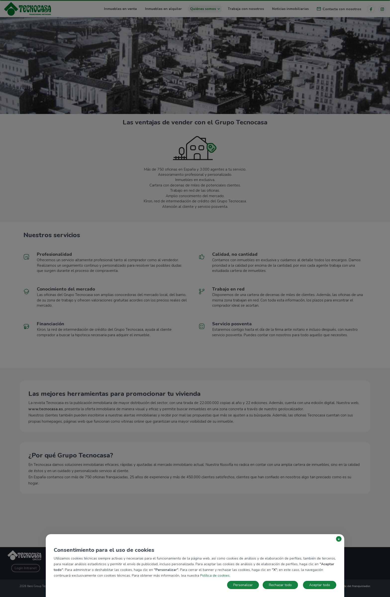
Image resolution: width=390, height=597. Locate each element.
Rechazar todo (280, 585)
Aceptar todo (319, 585)
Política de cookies (215, 575)
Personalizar (243, 585)
